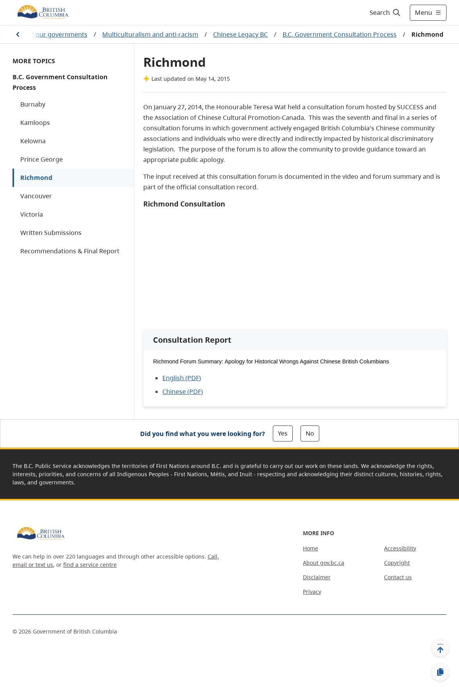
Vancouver (36, 196)
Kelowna (33, 141)
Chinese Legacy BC (240, 34)
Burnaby (32, 104)
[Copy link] (440, 672)
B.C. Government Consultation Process (340, 34)
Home (310, 548)
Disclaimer (317, 577)
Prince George (41, 159)
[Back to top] (440, 647)
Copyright (397, 562)
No (310, 433)
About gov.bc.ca (323, 562)
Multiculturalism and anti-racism (150, 34)
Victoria (31, 214)
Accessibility (400, 548)
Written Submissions (51, 232)
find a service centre (90, 564)
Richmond (36, 177)
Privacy (312, 591)
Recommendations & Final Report (69, 251)
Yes (283, 433)
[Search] (385, 12)
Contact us (398, 577)
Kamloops (35, 122)
